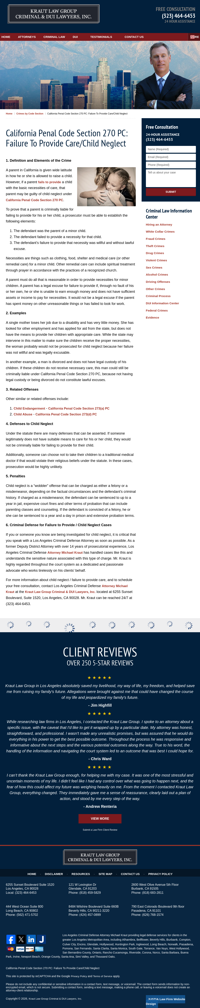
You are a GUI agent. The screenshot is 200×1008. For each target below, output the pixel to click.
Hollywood (106, 939)
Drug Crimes (154, 244)
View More (100, 814)
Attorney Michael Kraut (66, 548)
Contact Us (153, 32)
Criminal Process (157, 278)
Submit (171, 187)
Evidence (152, 296)
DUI (94, 32)
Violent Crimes (155, 249)
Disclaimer (58, 869)
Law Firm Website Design (173, 994)
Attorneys (36, 32)
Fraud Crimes (154, 232)
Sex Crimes (153, 255)
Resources (83, 869)
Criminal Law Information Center (168, 209)
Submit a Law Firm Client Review (100, 826)
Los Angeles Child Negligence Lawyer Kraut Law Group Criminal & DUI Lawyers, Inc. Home (53, 14)
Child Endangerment (31, 404)
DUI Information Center (161, 284)
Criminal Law (68, 32)
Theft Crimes (154, 238)
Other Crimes (154, 272)
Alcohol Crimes (156, 261)
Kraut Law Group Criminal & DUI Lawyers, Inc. (64, 588)
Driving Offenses (157, 267)
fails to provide (50, 178)
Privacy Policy (158, 869)
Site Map (107, 869)
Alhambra (128, 935)
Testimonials (120, 32)
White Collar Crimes (159, 226)
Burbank (170, 935)
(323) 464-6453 (178, 15)
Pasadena (182, 939)
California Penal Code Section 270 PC (37, 196)
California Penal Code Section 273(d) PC (70, 410)
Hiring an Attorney (158, 220)
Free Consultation (161, 123)
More (191, 32)
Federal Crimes (156, 290)
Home (10, 32)
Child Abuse (24, 410)
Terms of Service (104, 971)
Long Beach (156, 939)
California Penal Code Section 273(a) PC (84, 404)
